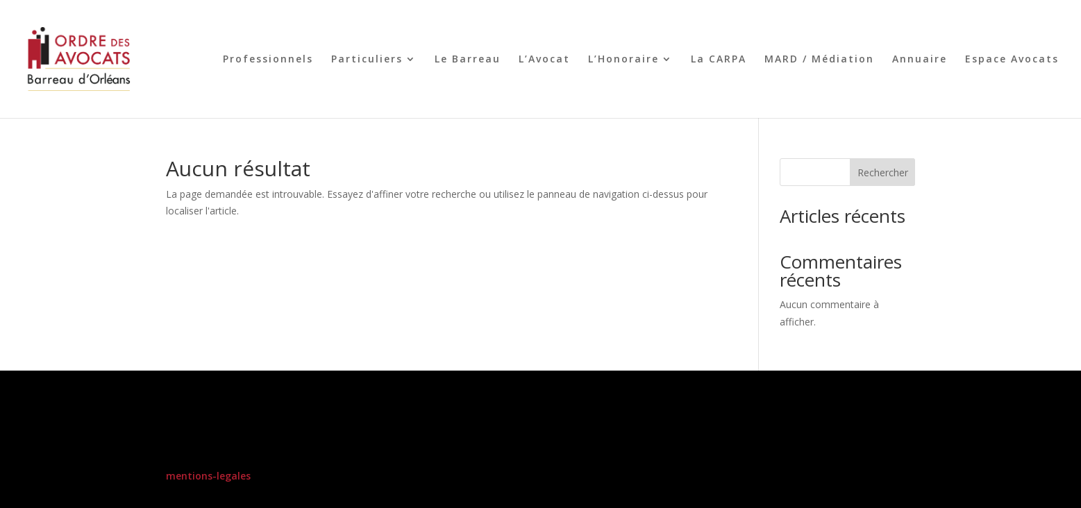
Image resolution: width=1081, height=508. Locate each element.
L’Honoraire (623, 59)
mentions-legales (208, 475)
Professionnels (268, 59)
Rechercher (882, 172)
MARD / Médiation (819, 59)
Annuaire (919, 59)
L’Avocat (544, 59)
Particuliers (367, 59)
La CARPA (718, 59)
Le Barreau (468, 59)
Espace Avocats (1012, 59)
